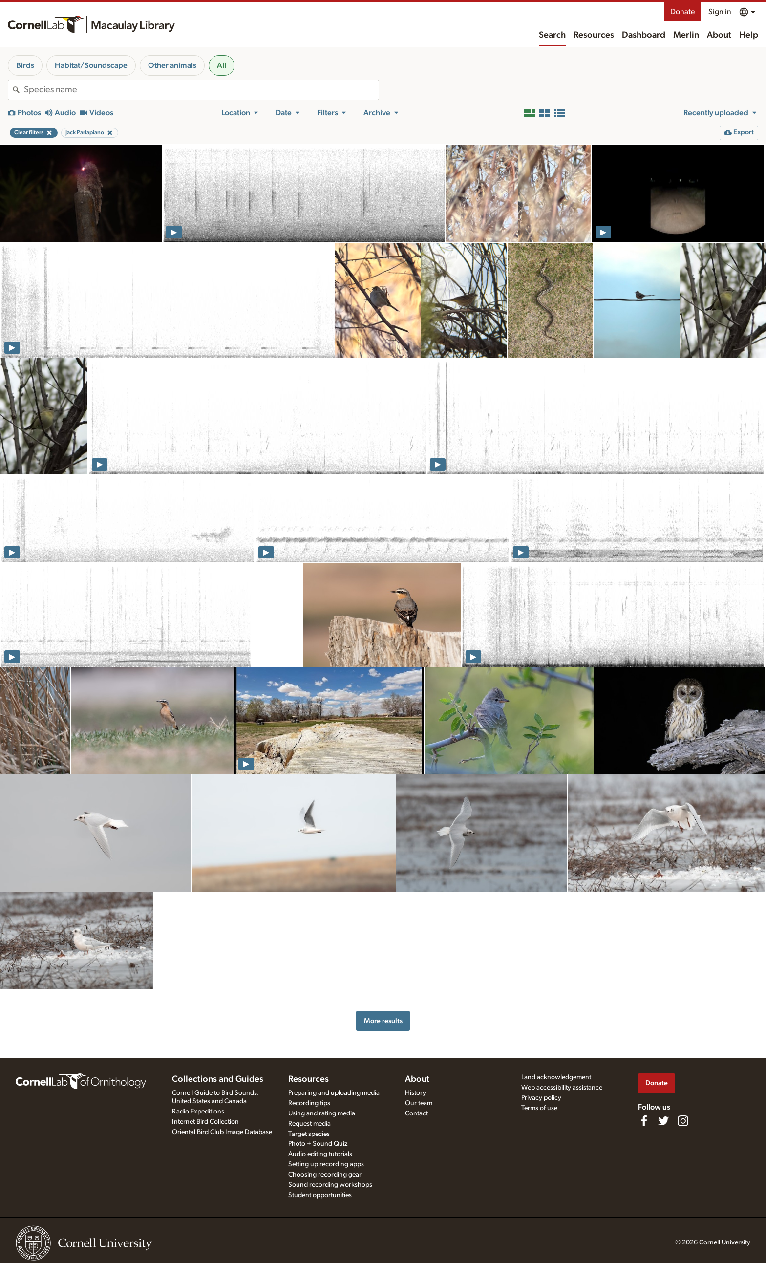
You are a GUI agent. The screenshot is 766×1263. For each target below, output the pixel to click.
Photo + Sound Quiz (317, 1143)
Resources (594, 35)
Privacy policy (541, 1097)
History (415, 1093)
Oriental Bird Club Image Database (222, 1132)
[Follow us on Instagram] (683, 1121)
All (221, 65)
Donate (682, 12)
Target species (309, 1134)
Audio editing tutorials (320, 1154)
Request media (309, 1123)
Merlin (686, 35)
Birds (25, 65)
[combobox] (201, 90)
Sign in (719, 12)
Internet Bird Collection (205, 1121)
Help (748, 35)
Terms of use (539, 1108)
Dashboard (643, 35)
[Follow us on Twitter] (663, 1121)
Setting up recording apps (326, 1164)
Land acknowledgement (556, 1077)
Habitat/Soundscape (91, 65)
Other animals (172, 65)
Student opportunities (320, 1195)
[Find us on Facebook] (644, 1121)
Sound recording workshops (330, 1184)
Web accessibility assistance (561, 1087)
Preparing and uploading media (334, 1093)
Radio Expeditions (198, 1111)
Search (552, 35)
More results (383, 1021)
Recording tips (309, 1103)
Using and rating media (321, 1113)
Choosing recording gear (325, 1174)
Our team (418, 1103)
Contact (416, 1113)
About (719, 35)
